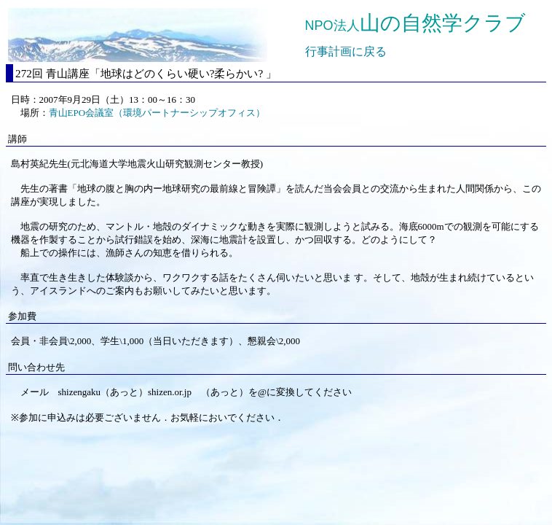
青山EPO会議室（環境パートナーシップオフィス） (157, 112)
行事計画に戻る (346, 51)
